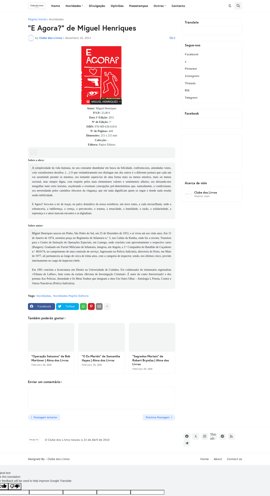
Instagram (192, 76)
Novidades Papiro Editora (71, 296)
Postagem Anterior (45, 417)
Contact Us (234, 459)
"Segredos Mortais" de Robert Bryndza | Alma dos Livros (150, 360)
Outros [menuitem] (159, 6)
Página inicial (37, 19)
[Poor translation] (14, 486)
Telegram (191, 97)
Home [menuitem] (55, 6)
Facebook (191, 54)
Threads (190, 83)
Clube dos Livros (205, 192)
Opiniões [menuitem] (117, 6)
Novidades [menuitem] (73, 6)
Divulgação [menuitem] (97, 6)
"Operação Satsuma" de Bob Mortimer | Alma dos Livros (50, 358)
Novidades (56, 19)
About (218, 459)
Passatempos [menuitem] (138, 6)
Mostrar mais (201, 196)
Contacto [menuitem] (178, 6)
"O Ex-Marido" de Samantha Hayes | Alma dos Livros (101, 358)
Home (204, 459)
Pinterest (191, 68)
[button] (229, 6)
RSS (187, 90)
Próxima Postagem (158, 417)
